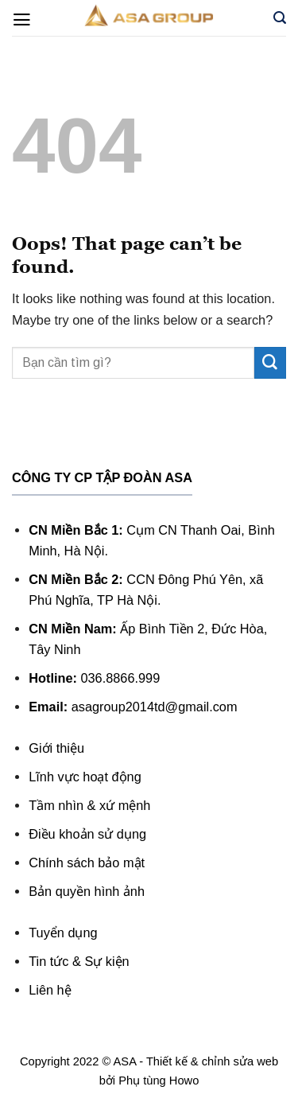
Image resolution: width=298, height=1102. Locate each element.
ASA (125, 1061)
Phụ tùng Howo (158, 1080)
